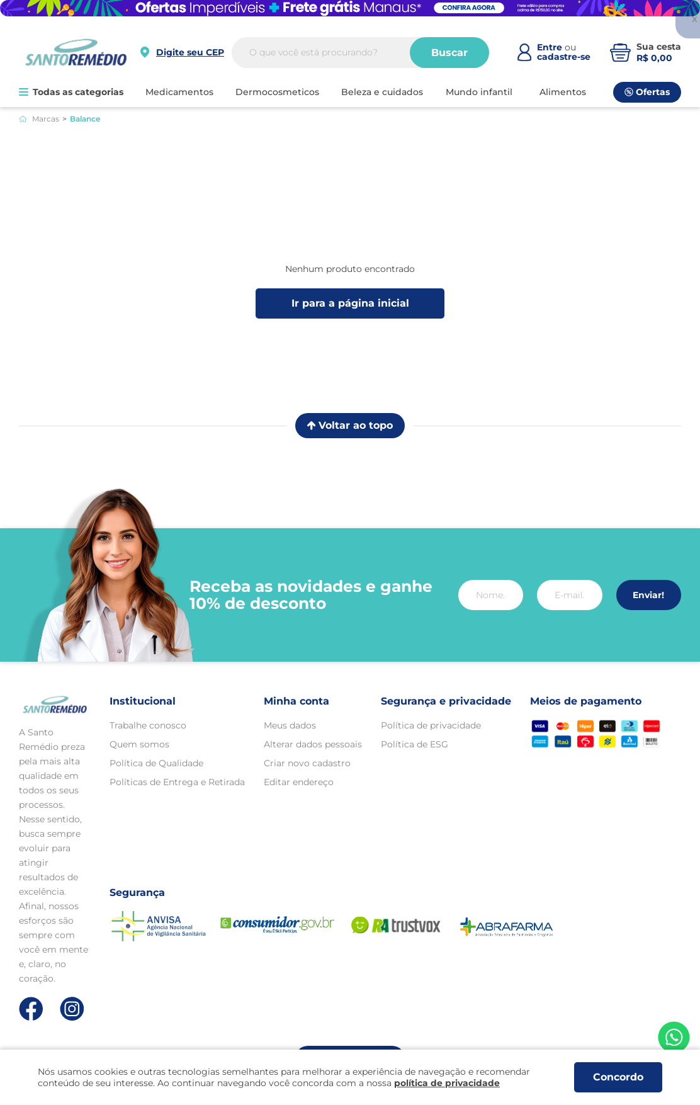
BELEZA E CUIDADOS (382, 92)
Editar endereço (299, 782)
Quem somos (139, 744)
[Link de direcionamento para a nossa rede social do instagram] (72, 1009)
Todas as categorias (71, 92)
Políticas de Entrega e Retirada (177, 782)
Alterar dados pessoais (313, 744)
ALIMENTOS (562, 92)
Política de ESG (414, 744)
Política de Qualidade (156, 763)
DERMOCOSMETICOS (277, 92)
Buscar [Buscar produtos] (449, 53)
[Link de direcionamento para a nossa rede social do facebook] (31, 1009)
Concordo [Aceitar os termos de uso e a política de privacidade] (618, 1077)
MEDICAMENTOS (179, 92)
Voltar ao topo (350, 425)
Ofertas (647, 92)
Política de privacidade (431, 725)
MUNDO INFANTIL (479, 92)
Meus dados (290, 725)
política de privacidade (447, 1083)
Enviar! (648, 595)
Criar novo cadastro (307, 763)
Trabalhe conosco (148, 725)
